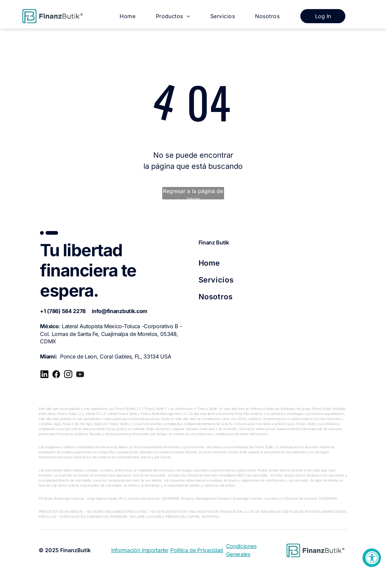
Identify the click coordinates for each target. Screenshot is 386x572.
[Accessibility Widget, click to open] (371, 557)
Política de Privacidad (196, 550)
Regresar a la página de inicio (193, 193)
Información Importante (139, 550)
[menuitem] (127, 16)
